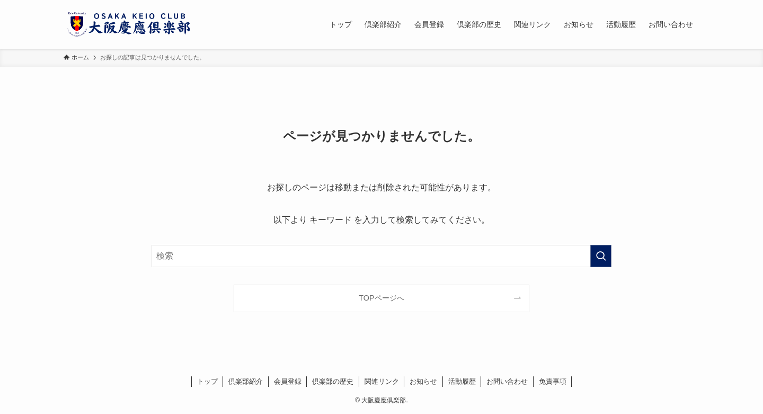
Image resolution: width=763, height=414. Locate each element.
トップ (207, 381)
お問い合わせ (507, 381)
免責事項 (552, 381)
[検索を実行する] (600, 256)
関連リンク (382, 381)
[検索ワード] (381, 256)
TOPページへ (381, 298)
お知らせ (423, 381)
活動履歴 (462, 381)
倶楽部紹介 (245, 381)
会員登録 (287, 381)
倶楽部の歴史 (332, 381)
